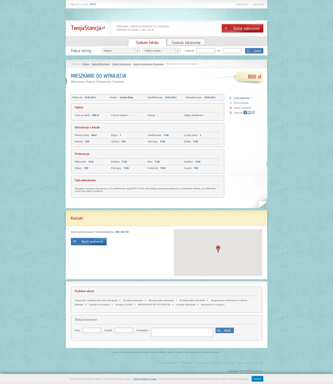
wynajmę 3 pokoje (124, 304)
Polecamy (229, 362)
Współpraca (201, 362)
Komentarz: (143, 330)
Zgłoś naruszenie (242, 97)
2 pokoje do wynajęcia (99, 304)
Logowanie (258, 4)
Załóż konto (242, 4)
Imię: (77, 330)
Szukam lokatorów (186, 42)
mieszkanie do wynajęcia (212, 304)
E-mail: (108, 330)
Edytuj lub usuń (241, 102)
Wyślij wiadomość (89, 241)
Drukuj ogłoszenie (242, 107)
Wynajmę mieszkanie (133, 300)
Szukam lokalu (147, 42)
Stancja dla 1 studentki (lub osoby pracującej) (96, 300)
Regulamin (187, 362)
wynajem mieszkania (186, 304)
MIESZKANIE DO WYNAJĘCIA (154, 304)
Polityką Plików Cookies (145, 378)
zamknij (257, 378)
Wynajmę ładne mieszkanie (161, 300)
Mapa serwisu (244, 362)
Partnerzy (216, 362)
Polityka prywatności (168, 362)
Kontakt (259, 362)
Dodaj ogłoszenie (242, 28)
